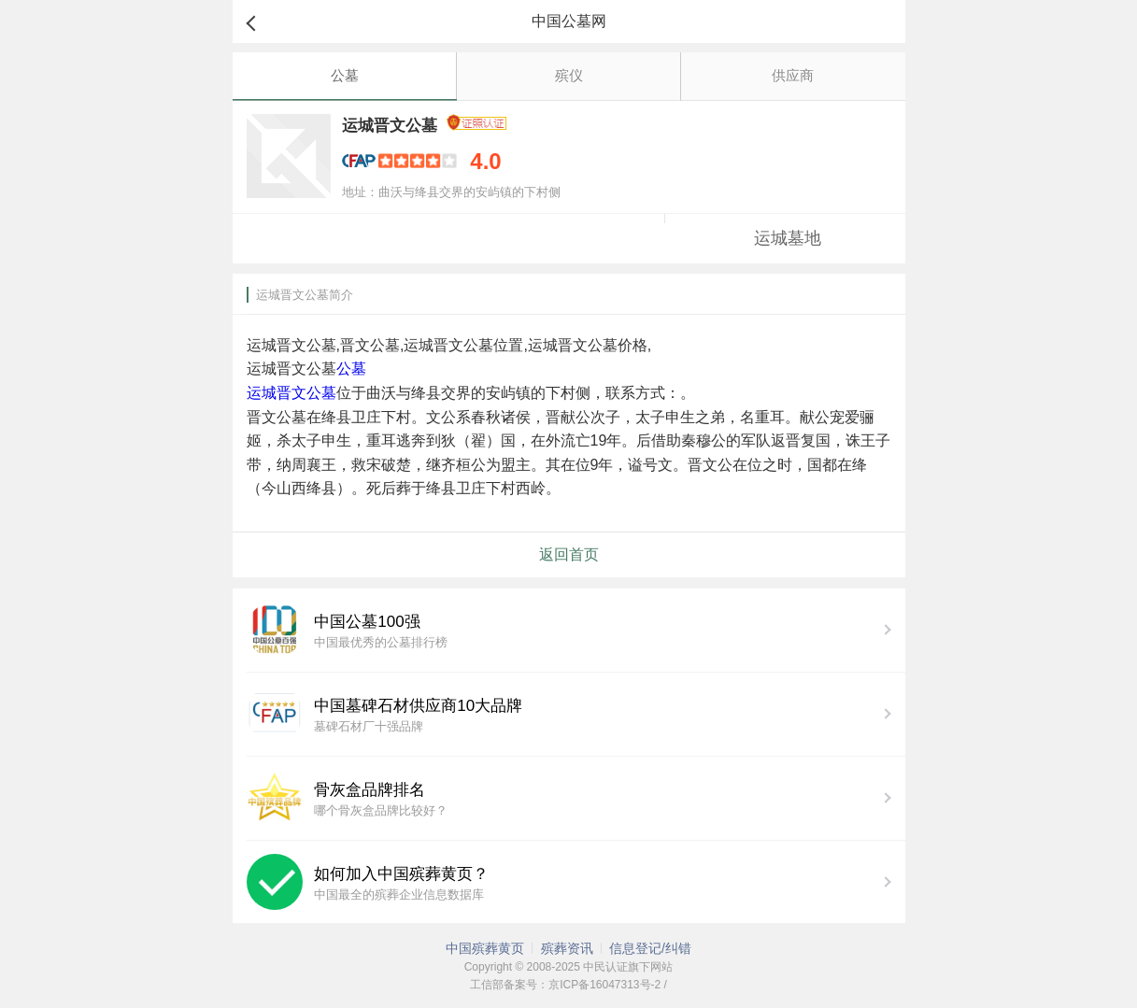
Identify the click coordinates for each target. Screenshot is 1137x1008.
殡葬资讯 (567, 948)
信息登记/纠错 (650, 948)
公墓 (345, 75)
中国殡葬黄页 (485, 948)
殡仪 (569, 75)
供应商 (793, 75)
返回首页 (569, 554)
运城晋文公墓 (291, 393)
